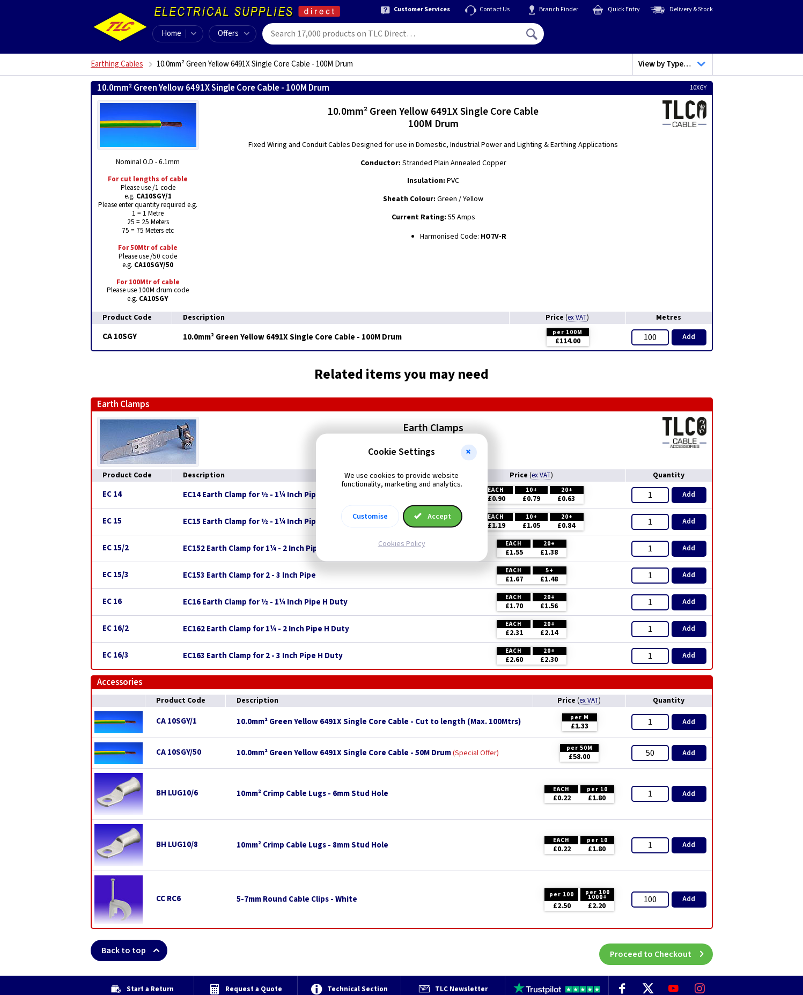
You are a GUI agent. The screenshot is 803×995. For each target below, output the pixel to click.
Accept (433, 516)
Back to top (134, 950)
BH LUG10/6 (177, 793)
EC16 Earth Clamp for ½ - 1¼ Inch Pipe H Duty (265, 602)
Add (688, 336)
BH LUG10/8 (177, 844)
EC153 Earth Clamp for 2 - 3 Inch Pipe (249, 575)
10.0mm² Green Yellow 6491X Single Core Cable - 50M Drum (344, 753)
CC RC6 (168, 898)
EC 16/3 (115, 655)
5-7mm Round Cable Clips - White (297, 899)
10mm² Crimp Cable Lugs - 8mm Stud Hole (312, 845)
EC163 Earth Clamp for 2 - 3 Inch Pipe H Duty (263, 656)
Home (171, 33)
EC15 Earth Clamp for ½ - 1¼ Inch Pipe (252, 522)
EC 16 (112, 601)
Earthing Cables (117, 64)
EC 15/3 (115, 574)
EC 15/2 (115, 548)
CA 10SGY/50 (178, 752)
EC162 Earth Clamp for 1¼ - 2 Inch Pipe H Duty (266, 629)
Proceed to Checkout (661, 950)
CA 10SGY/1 (176, 721)
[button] (469, 452)
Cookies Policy (401, 544)
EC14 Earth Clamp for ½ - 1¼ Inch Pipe (252, 495)
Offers (233, 33)
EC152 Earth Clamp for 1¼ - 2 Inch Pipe (252, 549)
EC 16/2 (115, 628)
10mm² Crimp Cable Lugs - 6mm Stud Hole (312, 794)
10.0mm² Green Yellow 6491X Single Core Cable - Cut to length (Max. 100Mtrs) (379, 722)
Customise (370, 516)
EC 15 (112, 521)
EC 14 (112, 494)
